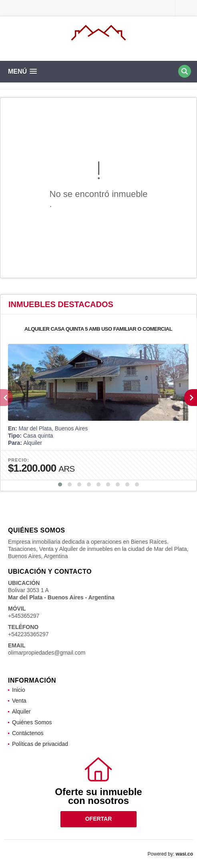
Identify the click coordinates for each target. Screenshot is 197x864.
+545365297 (23, 616)
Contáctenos (28, 733)
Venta (19, 700)
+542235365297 (28, 634)
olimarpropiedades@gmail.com (46, 652)
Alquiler (21, 711)
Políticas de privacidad (40, 744)
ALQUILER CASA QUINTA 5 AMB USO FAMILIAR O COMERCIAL (98, 329)
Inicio (18, 690)
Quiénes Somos (32, 722)
